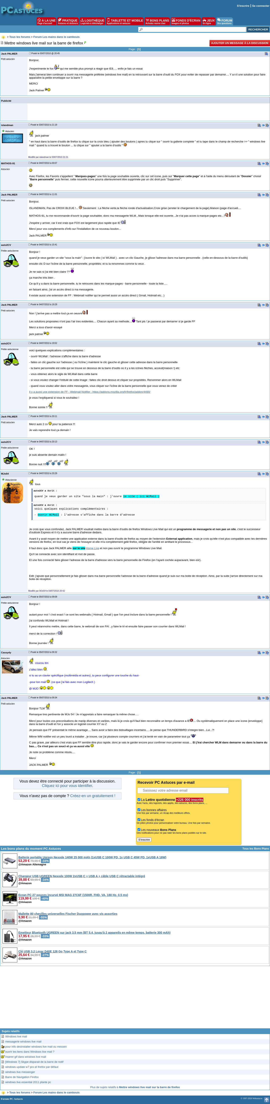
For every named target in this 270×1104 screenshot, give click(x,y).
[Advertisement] (135, 998)
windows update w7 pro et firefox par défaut (31, 1066)
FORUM (224, 21)
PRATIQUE (68, 21)
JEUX (209, 21)
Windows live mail (16, 1036)
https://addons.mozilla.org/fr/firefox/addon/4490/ (121, 391)
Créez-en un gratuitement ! (92, 796)
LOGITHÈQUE (92, 21)
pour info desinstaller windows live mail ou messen (36, 1046)
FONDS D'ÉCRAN (186, 21)
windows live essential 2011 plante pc (28, 1082)
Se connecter (260, 5)
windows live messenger (20, 1072)
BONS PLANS (157, 21)
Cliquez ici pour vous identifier (67, 786)
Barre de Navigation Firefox (22, 1077)
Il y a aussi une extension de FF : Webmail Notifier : (60, 391)
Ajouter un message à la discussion (239, 43)
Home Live (92, 548)
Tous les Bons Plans (255, 848)
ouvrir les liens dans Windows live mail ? (29, 1051)
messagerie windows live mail (23, 1041)
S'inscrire (243, 5)
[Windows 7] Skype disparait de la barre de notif (34, 1061)
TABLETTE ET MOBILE (125, 21)
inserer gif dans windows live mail (25, 1056)
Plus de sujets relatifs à (135, 1087)
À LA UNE (46, 21)
